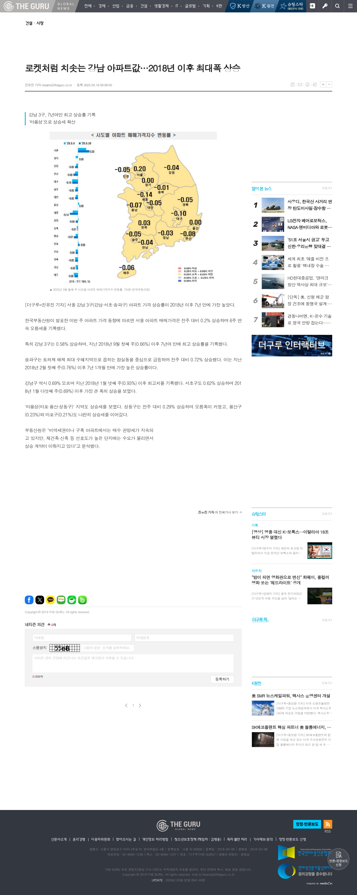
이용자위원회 (100, 839)
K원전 (256, 683)
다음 (140, 705)
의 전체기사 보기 (218, 512)
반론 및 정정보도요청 (338, 859)
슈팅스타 (259, 514)
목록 (292, 84)
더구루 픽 (259, 619)
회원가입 (312, 6)
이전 (126, 705)
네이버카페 (71, 600)
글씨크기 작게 (329, 84)
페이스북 (29, 600)
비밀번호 (142, 637)
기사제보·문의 (263, 839)
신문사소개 (59, 839)
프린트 (307, 84)
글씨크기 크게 (323, 84)
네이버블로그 (61, 600)
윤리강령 (79, 839)
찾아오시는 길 (126, 839)
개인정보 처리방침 (155, 839)
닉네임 (39, 637)
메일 (300, 84)
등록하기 (222, 679)
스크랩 (314, 84)
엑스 (39, 600)
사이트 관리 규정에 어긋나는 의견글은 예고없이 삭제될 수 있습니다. (84, 658)
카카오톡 (50, 600)
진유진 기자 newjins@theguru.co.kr (48, 85)
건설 (28, 23)
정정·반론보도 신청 (292, 839)
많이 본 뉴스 (261, 188)
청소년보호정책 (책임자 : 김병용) (197, 839)
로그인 (325, 6)
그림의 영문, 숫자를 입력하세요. (106, 647)
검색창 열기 (337, 6)
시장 (39, 23)
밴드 (82, 600)
